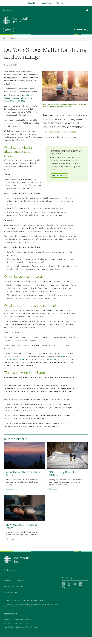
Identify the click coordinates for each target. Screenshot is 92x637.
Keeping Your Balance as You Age (16, 623)
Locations (46, 3)
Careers (59, 3)
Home (4, 39)
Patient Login (80, 30)
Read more (10, 489)
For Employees (10, 570)
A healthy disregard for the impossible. (18, 619)
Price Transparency (11, 592)
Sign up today (58, 176)
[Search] (87, 10)
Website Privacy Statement (13, 586)
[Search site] (44, 10)
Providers (32, 3)
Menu (9, 30)
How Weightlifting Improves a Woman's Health (21, 627)
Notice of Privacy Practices (13, 580)
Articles (12, 39)
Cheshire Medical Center (56, 359)
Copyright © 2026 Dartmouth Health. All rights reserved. (24, 600)
